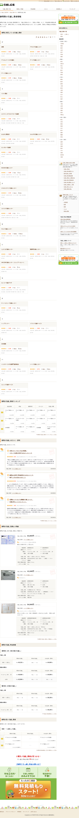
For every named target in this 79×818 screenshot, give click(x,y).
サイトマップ (26, 811)
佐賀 (61, 144)
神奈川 (62, 63)
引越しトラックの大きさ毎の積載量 (68, 231)
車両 (65, 206)
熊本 (61, 148)
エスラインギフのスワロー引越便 (10, 114)
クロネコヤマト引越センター (8, 188)
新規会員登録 (46, 1)
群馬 (61, 74)
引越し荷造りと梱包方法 (69, 178)
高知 (61, 137)
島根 (61, 126)
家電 (65, 204)
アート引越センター (6, 73)
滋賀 (61, 110)
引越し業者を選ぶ (68, 189)
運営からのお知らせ (75, 1)
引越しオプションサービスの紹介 (67, 226)
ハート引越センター (35, 364)
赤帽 (2, 47)
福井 (61, 99)
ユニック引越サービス (7, 384)
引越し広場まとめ (58, 1)
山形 (61, 50)
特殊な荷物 (66, 211)
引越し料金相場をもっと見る (50, 713)
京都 (61, 108)
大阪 (61, 103)
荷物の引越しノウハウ (68, 194)
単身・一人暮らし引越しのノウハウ (68, 243)
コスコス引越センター (7, 208)
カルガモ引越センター (36, 134)
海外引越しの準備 (68, 173)
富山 (61, 96)
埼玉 (61, 66)
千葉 (61, 68)
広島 (61, 121)
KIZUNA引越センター (7, 167)
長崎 (61, 146)
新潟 (61, 88)
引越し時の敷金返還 (68, 175)
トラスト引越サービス (36, 323)
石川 (61, 94)
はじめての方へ (66, 1)
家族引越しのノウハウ (65, 248)
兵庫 (61, 106)
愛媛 (61, 134)
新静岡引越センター (35, 249)
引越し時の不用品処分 (69, 180)
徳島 (61, 132)
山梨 (61, 90)
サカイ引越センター (6, 229)
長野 (61, 92)
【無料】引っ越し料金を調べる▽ (28, 764)
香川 (61, 130)
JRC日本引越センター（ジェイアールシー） (13, 262)
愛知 (61, 79)
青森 (61, 45)
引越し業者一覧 (63, 31)
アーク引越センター (35, 60)
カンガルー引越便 (6, 147)
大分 (61, 150)
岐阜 (61, 81)
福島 (61, 56)
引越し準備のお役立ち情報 (69, 162)
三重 (61, 86)
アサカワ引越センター (36, 47)
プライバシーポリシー (11, 811)
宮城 (61, 54)
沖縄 (61, 157)
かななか (2, 451)
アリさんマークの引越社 (7, 60)
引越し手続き (67, 169)
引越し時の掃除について (69, 182)
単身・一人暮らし (64, 34)
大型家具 (66, 202)
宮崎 (61, 152)
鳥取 (61, 124)
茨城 (61, 72)
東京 (61, 61)
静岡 (61, 83)
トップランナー (5, 323)
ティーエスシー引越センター (8, 303)
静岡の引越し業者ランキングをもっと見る (47, 434)
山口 (61, 128)
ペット (65, 209)
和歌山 (62, 114)
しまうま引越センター (7, 249)
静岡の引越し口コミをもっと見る (49, 520)
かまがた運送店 (5, 134)
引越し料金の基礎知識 (65, 219)
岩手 (61, 52)
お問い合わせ (34, 811)
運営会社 (2, 811)
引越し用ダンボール (68, 186)
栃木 (61, 70)
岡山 (61, 119)
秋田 (61, 48)
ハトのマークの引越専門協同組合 (10, 364)
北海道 (62, 43)
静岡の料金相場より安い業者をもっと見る (47, 750)
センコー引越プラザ (6, 282)
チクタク (2, 500)
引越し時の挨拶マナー (69, 171)
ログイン (52, 1)
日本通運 (3, 344)
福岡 (61, 142)
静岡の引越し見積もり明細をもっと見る (48, 639)
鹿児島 (62, 155)
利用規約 (19, 811)
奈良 (61, 112)
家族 (61, 36)
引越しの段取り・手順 (69, 184)
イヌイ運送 (4, 93)
